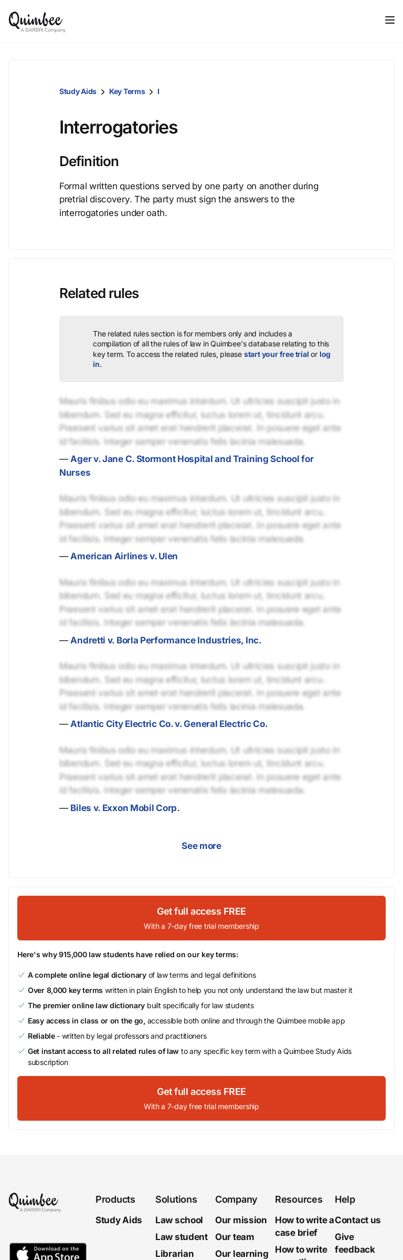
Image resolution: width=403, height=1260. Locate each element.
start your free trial (276, 354)
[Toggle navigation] (390, 20)
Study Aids (78, 91)
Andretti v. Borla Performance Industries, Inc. (165, 640)
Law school (179, 1220)
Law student (181, 1237)
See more (201, 846)
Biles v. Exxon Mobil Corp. (124, 808)
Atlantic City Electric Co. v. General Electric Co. (169, 724)
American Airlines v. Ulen (124, 556)
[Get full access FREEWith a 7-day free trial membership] (201, 918)
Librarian (174, 1253)
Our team (234, 1237)
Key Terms (127, 91)
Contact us (358, 1220)
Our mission (241, 1220)
